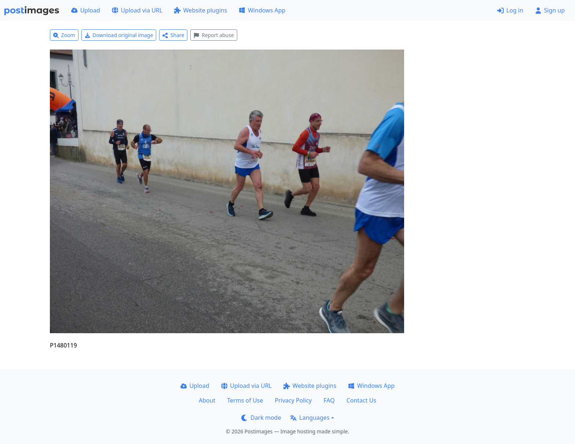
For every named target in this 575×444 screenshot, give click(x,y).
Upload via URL (137, 10)
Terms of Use (245, 400)
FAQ (328, 400)
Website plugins (200, 10)
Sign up (550, 10)
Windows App (262, 10)
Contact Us (361, 400)
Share (173, 35)
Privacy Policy (293, 400)
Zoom (64, 35)
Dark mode (261, 418)
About (207, 400)
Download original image (119, 35)
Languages (309, 418)
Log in (510, 10)
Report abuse (214, 35)
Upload (85, 10)
